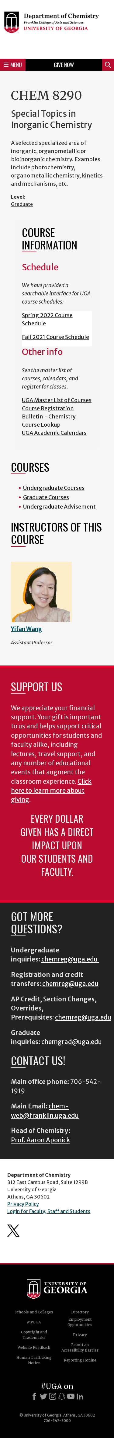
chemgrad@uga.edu (71, 1042)
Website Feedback (34, 1347)
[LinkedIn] (80, 1396)
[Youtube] (70, 1396)
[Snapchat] (61, 1396)
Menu (13, 65)
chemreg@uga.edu (70, 959)
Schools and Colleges (34, 1312)
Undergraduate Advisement (59, 506)
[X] (43, 1396)
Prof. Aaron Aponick (40, 1140)
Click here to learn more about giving (51, 791)
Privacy (80, 1334)
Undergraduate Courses (54, 487)
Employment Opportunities (79, 1322)
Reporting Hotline (80, 1360)
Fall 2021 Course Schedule (55, 336)
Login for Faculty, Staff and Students (48, 1211)
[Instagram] (52, 1396)
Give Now (64, 65)
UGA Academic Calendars (54, 432)
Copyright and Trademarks (34, 1335)
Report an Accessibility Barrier (79, 1347)
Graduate (22, 204)
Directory (80, 1312)
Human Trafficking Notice (34, 1360)
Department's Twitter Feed (13, 1231)
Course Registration (48, 408)
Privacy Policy (23, 1204)
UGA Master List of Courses (57, 400)
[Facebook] (34, 1396)
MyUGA (34, 1322)
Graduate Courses (46, 497)
